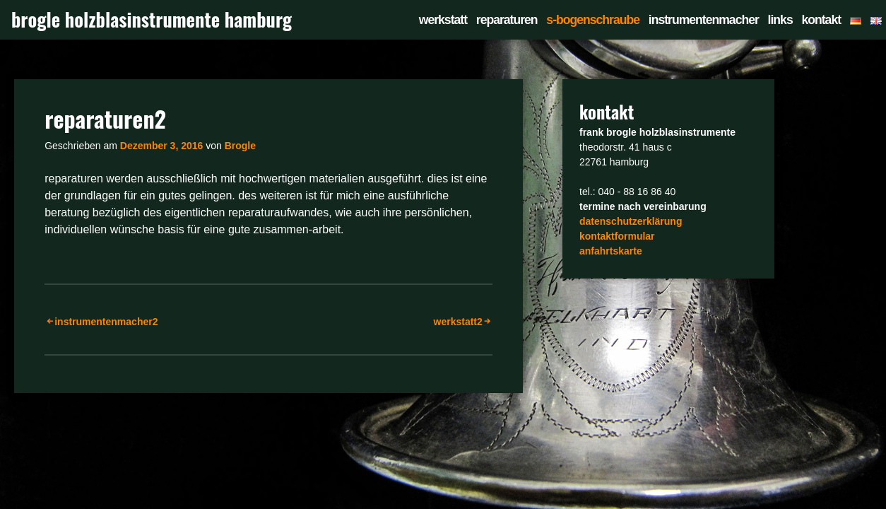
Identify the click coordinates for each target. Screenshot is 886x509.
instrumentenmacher (704, 20)
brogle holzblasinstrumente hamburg (151, 19)
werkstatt (443, 20)
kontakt (821, 20)
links (780, 20)
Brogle (240, 145)
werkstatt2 (458, 321)
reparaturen (507, 20)
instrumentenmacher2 (106, 321)
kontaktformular (617, 236)
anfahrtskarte (610, 251)
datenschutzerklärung (630, 221)
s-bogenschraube (592, 20)
